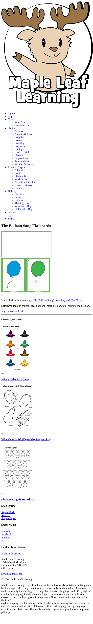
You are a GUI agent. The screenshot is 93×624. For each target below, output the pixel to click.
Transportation (22, 161)
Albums (19, 170)
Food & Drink (22, 152)
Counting (19, 143)
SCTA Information (11, 553)
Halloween (20, 200)
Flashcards (20, 176)
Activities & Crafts (25, 182)
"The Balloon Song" (43, 300)
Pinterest (6, 537)
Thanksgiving (22, 203)
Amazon (5, 515)
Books (18, 173)
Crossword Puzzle (24, 125)
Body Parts (20, 137)
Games (18, 188)
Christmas (20, 194)
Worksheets (21, 179)
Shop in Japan (8, 518)
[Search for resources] (22, 212)
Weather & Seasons (25, 164)
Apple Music (8, 512)
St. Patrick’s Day (23, 209)
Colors (18, 140)
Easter (18, 197)
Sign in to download (12, 311)
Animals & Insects (24, 134)
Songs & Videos (23, 185)
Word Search (21, 122)
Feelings (19, 149)
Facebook (6, 534)
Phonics (19, 155)
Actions (19, 131)
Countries (20, 146)
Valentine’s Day (23, 206)
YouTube (6, 531)
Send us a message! (11, 573)
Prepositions (21, 158)
